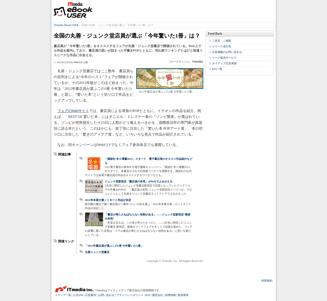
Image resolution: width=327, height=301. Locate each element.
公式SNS (78, 295)
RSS (147, 295)
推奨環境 (183, 295)
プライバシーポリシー (129, 295)
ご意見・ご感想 (221, 40)
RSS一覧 (217, 69)
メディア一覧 (63, 295)
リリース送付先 (221, 46)
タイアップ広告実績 (224, 63)
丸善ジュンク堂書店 (97, 252)
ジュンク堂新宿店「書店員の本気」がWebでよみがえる (138, 181)
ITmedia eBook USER (73, 10)
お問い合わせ (106, 295)
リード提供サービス (224, 57)
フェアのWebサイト (73, 111)
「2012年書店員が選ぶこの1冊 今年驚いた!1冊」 (114, 245)
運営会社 (157, 295)
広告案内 (90, 295)
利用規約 (267, 280)
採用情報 (170, 295)
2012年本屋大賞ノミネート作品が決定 (108, 200)
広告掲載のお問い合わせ (227, 52)
